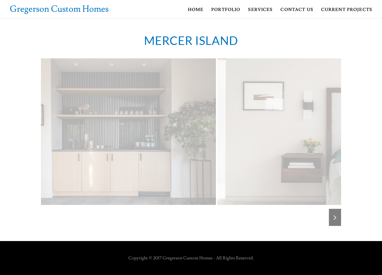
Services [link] (260, 9)
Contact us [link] (296, 9)
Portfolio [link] (225, 9)
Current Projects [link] (346, 9)
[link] (59, 10)
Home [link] (196, 9)
